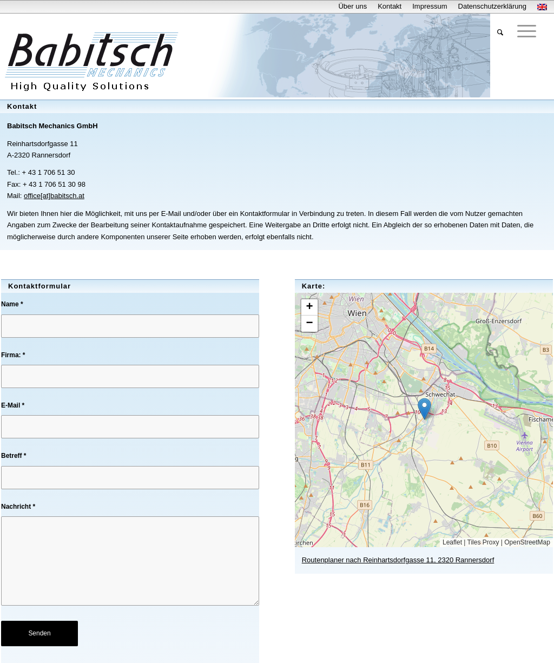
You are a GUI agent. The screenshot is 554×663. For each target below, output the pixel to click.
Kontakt (389, 6)
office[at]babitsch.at (54, 196)
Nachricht (18, 506)
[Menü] (526, 31)
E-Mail (12, 405)
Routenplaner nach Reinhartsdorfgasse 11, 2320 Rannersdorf (398, 560)
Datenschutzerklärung (492, 6)
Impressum (429, 6)
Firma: (13, 355)
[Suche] (500, 32)
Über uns (352, 6)
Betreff (14, 455)
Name (12, 304)
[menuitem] (352, 6)
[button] (424, 409)
